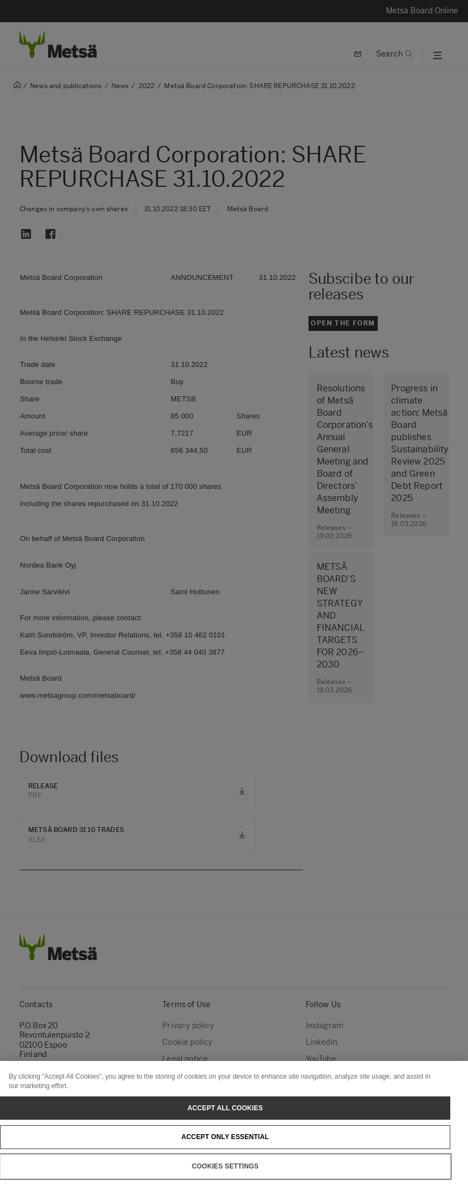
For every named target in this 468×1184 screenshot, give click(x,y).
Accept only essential (225, 1144)
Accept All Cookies (225, 1115)
